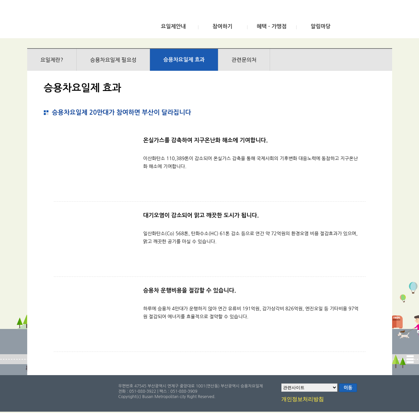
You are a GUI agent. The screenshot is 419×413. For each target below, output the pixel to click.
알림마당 (320, 26)
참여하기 (222, 26)
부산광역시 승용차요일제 (76, 21)
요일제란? (51, 59)
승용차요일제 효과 (184, 59)
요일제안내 (173, 26)
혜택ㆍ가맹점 (271, 26)
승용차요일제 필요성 (113, 59)
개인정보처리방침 (302, 399)
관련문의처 (244, 59)
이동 (348, 387)
